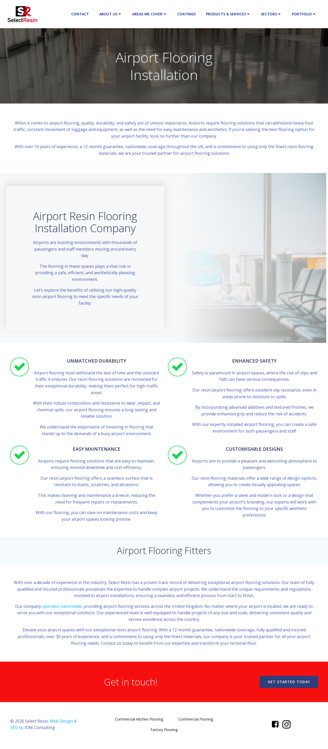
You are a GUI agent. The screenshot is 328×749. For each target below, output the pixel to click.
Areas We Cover (149, 14)
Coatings (187, 14)
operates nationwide (62, 608)
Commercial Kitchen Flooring (139, 721)
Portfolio (304, 14)
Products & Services (228, 14)
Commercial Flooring (195, 721)
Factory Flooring (164, 732)
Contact (80, 14)
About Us (110, 14)
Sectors (271, 14)
